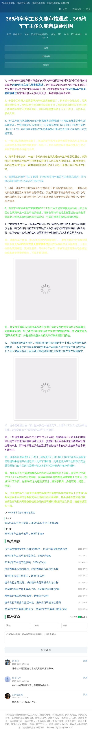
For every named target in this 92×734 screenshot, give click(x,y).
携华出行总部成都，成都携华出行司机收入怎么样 (31, 582)
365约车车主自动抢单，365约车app (24, 533)
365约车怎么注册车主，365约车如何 (25, 575)
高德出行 (76, 9)
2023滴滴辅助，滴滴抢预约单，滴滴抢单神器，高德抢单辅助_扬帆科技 (35, 3)
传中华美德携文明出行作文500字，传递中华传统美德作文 (36, 549)
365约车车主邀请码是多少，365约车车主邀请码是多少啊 (36, 609)
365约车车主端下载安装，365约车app (25, 562)
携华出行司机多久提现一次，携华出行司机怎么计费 (33, 602)
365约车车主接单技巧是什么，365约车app (28, 555)
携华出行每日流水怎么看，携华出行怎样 (27, 595)
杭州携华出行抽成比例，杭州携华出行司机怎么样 (31, 569)
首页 (65, 9)
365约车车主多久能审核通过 (27, 84)
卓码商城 (46, 56)
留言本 (46, 65)
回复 (85, 662)
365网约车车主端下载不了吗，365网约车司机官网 (32, 589)
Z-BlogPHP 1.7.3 (66, 729)
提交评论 (46, 652)
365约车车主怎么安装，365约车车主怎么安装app (32, 523)
